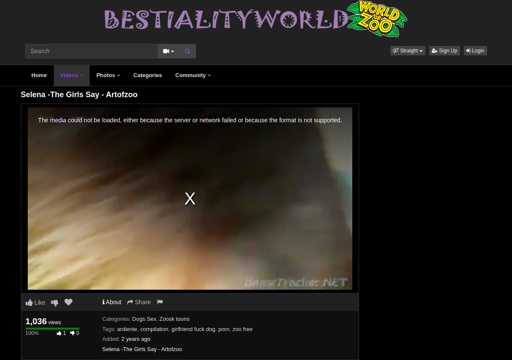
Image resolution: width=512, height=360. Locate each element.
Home (39, 75)
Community (193, 75)
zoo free (243, 329)
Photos (108, 75)
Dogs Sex (144, 319)
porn (223, 329)
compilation (154, 329)
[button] (407, 50)
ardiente (127, 329)
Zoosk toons (174, 319)
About (112, 302)
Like (36, 302)
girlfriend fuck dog (193, 329)
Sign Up (444, 51)
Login (475, 51)
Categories (147, 75)
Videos (71, 75)
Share (139, 302)
